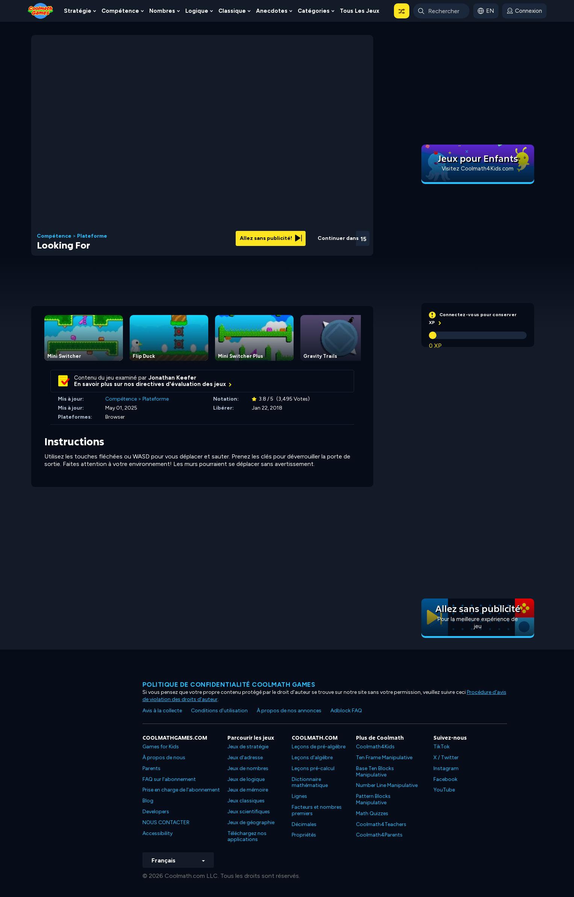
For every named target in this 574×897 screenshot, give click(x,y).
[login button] (524, 10)
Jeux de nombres (247, 768)
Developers (155, 811)
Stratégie (77, 11)
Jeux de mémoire (247, 790)
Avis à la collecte (162, 710)
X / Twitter (446, 757)
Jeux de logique (246, 779)
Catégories (314, 11)
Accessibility (157, 833)
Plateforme (92, 236)
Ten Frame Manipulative (384, 757)
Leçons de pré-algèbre (318, 746)
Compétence (120, 11)
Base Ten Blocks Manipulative (375, 771)
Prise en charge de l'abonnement (181, 790)
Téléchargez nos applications (247, 836)
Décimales (304, 824)
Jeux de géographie (250, 822)
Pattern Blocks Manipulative (373, 799)
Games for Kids (160, 746)
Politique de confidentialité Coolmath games (228, 684)
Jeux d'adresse (245, 757)
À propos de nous (163, 757)
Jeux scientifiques (248, 811)
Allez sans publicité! (271, 238)
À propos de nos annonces (289, 710)
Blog (147, 801)
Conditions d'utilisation (219, 710)
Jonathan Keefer (172, 377)
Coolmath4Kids (375, 746)
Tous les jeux (359, 11)
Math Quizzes (372, 813)
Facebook (445, 779)
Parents (151, 768)
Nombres (162, 11)
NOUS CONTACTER (165, 822)
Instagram (446, 768)
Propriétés (304, 835)
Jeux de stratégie (247, 746)
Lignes (299, 796)
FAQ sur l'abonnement (169, 779)
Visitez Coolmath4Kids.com (477, 168)
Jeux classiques (246, 801)
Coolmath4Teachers (381, 824)
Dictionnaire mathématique (310, 782)
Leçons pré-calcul (313, 768)
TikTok (441, 746)
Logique (196, 11)
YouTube (444, 790)
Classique (232, 11)
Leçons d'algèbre (312, 757)
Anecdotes (272, 11)
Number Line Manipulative (387, 785)
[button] (401, 10)
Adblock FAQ (346, 710)
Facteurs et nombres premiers (317, 810)
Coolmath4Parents (379, 835)
